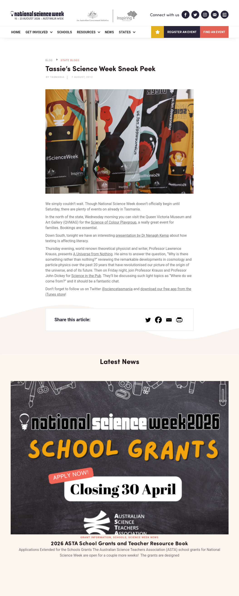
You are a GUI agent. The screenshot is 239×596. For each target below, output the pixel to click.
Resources (86, 32)
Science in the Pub (86, 276)
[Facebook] (158, 320)
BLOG (49, 60)
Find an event (214, 32)
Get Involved (36, 32)
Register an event (182, 32)
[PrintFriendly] (179, 320)
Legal (60, 581)
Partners (38, 566)
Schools (64, 32)
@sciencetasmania (117, 289)
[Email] (169, 320)
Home (16, 32)
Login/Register (93, 566)
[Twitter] (148, 320)
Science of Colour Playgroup (113, 222)
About (16, 566)
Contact (63, 566)
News (109, 32)
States (125, 32)
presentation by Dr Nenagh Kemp (142, 235)
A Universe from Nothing (93, 254)
